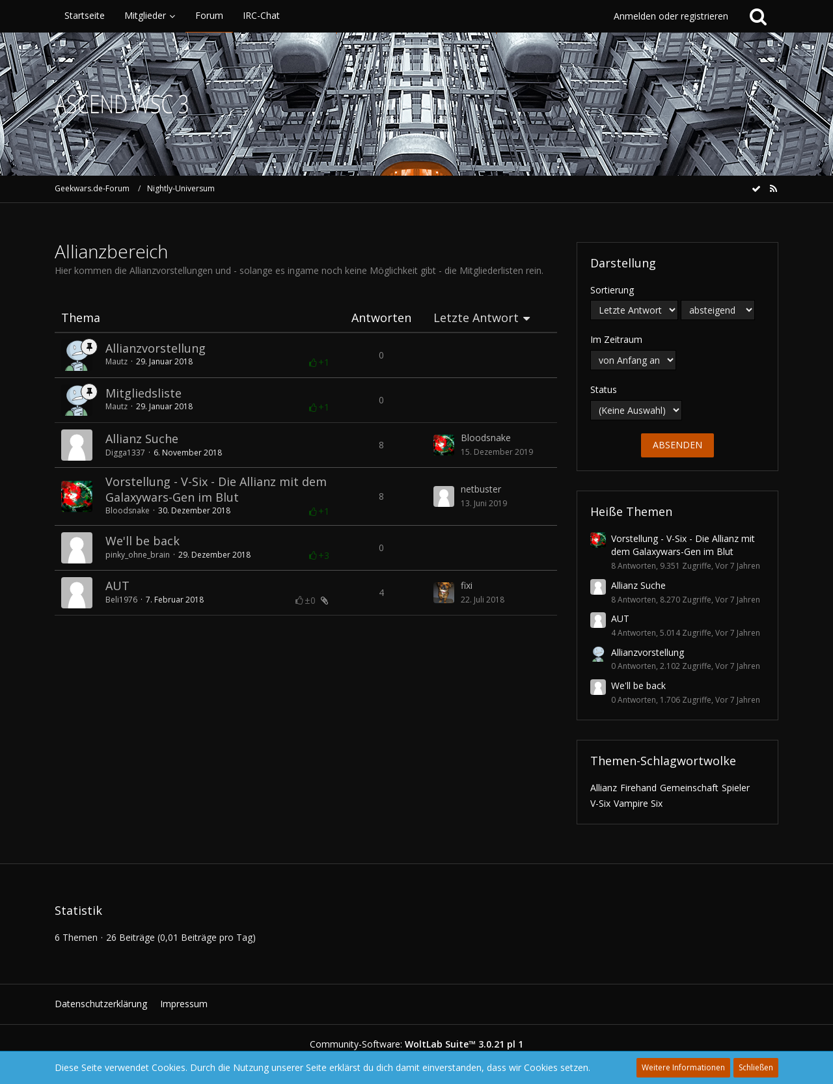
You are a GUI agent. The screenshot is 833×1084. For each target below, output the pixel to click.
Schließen (756, 1067)
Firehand (638, 787)
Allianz (603, 787)
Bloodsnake (486, 437)
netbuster (481, 489)
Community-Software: (416, 1044)
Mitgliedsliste (143, 393)
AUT (117, 585)
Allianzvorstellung (155, 348)
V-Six (600, 803)
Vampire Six (638, 803)
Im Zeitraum (616, 339)
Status (603, 389)
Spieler (736, 787)
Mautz (116, 361)
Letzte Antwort (476, 317)
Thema (80, 317)
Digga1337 (125, 452)
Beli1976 (121, 599)
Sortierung (612, 290)
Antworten (381, 317)
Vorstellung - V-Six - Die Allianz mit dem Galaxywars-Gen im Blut (216, 489)
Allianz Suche (141, 438)
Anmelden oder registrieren (671, 16)
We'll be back (142, 541)
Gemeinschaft (689, 787)
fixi (466, 585)
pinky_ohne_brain (137, 554)
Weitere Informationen (683, 1067)
